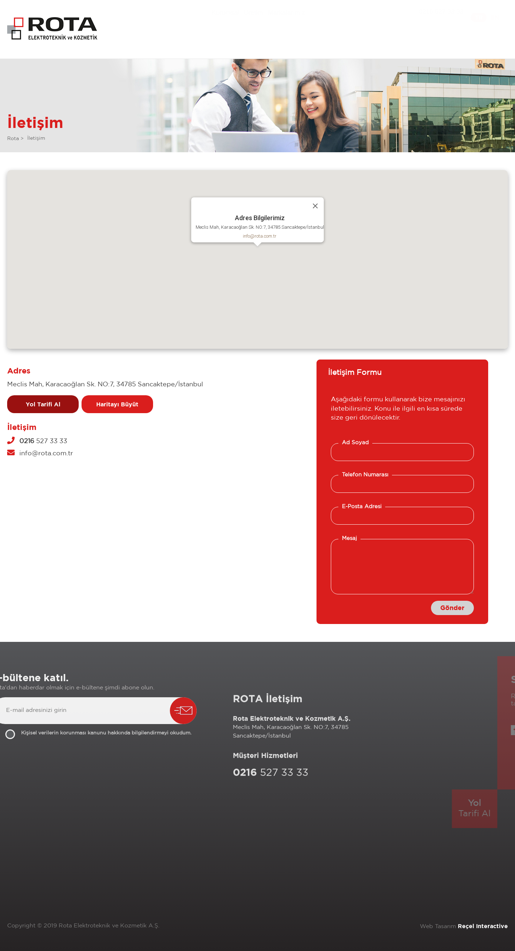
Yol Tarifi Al (43, 404)
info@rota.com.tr (259, 236)
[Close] (315, 205)
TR (479, 23)
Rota (13, 139)
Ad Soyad (355, 442)
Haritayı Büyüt (117, 404)
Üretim (253, 15)
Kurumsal (225, 21)
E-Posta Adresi (362, 506)
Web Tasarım (438, 926)
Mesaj (349, 538)
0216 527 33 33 (441, 25)
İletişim (36, 138)
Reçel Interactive (483, 926)
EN (495, 21)
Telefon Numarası (365, 474)
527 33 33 (37, 441)
